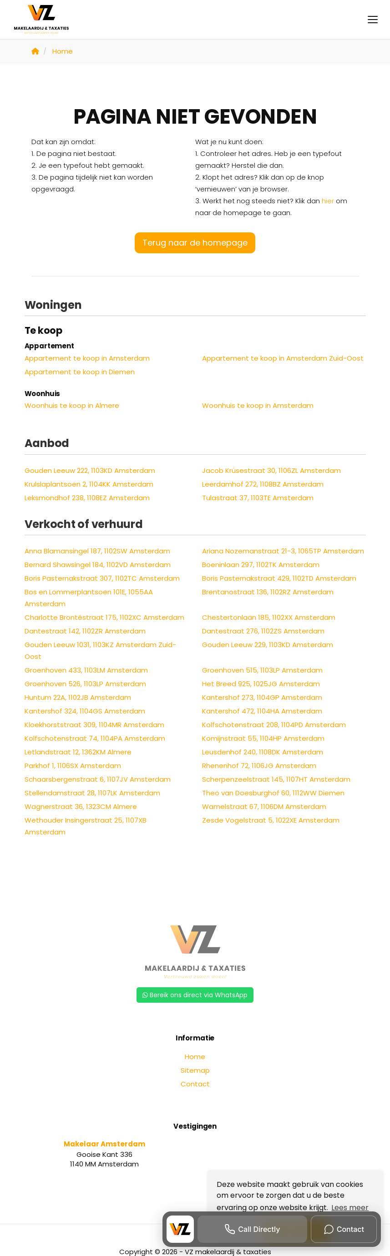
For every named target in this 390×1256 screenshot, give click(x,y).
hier (328, 201)
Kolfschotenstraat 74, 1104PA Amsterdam (95, 738)
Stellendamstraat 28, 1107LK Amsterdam (92, 793)
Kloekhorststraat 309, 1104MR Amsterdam (94, 724)
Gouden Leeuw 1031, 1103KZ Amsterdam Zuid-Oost (100, 650)
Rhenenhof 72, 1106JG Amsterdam (259, 765)
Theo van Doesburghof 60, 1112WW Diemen (273, 793)
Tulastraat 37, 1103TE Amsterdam (258, 497)
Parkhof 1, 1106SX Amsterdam (73, 765)
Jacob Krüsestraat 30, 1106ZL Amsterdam (271, 470)
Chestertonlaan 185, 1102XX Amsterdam (268, 617)
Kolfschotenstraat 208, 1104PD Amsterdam (274, 724)
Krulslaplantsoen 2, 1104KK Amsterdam (89, 484)
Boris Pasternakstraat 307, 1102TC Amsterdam (102, 578)
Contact (195, 1084)
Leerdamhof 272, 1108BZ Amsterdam (263, 484)
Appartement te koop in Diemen (80, 372)
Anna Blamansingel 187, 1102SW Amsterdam (97, 551)
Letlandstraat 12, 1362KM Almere (78, 752)
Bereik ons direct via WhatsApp (195, 995)
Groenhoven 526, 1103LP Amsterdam (85, 683)
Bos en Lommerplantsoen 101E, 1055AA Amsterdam (89, 597)
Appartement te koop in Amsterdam (87, 358)
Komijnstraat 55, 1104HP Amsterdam (263, 738)
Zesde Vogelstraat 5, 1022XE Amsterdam (270, 820)
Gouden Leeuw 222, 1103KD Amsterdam (90, 470)
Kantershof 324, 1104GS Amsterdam (85, 711)
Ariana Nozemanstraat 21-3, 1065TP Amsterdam (283, 551)
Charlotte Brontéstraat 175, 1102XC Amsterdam (104, 617)
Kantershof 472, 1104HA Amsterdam (262, 711)
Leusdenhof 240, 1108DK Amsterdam (262, 752)
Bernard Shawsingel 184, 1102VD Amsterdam (98, 564)
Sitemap (195, 1070)
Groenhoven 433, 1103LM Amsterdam (86, 670)
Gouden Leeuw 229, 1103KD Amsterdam (267, 644)
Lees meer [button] (350, 1207)
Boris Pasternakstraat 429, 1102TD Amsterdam (279, 578)
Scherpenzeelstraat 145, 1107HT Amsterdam (276, 779)
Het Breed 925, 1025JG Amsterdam (261, 683)
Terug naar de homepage (195, 242)
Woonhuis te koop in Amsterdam (258, 405)
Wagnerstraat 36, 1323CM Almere (81, 806)
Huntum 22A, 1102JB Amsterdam (78, 697)
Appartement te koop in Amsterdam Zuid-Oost (283, 358)
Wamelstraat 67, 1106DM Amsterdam (264, 806)
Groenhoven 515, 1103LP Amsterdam (262, 670)
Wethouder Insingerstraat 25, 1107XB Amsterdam (86, 826)
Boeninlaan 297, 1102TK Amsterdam (260, 564)
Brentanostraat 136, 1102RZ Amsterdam (268, 592)
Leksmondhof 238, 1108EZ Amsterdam (87, 497)
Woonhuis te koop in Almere (72, 405)
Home (195, 1056)
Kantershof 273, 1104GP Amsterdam (262, 697)
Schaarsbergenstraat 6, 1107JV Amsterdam (98, 779)
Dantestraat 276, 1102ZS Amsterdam (263, 631)
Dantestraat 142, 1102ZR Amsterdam (85, 631)
